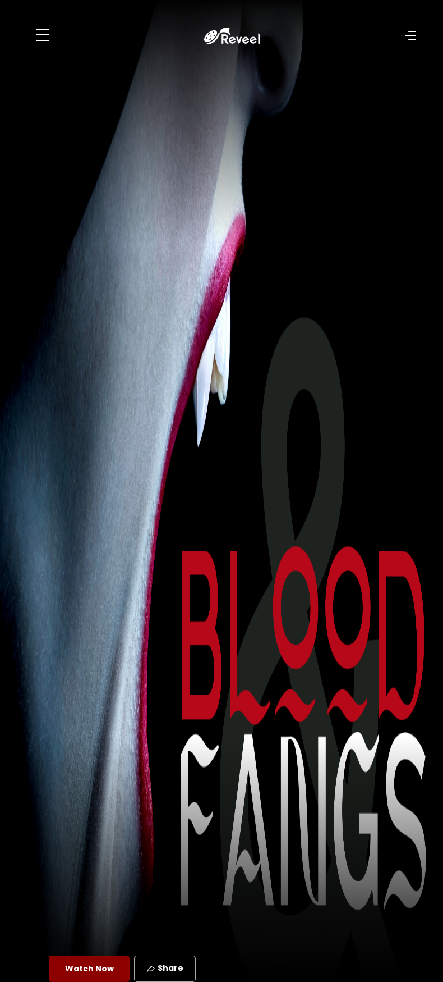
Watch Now (89, 968)
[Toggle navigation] (42, 35)
